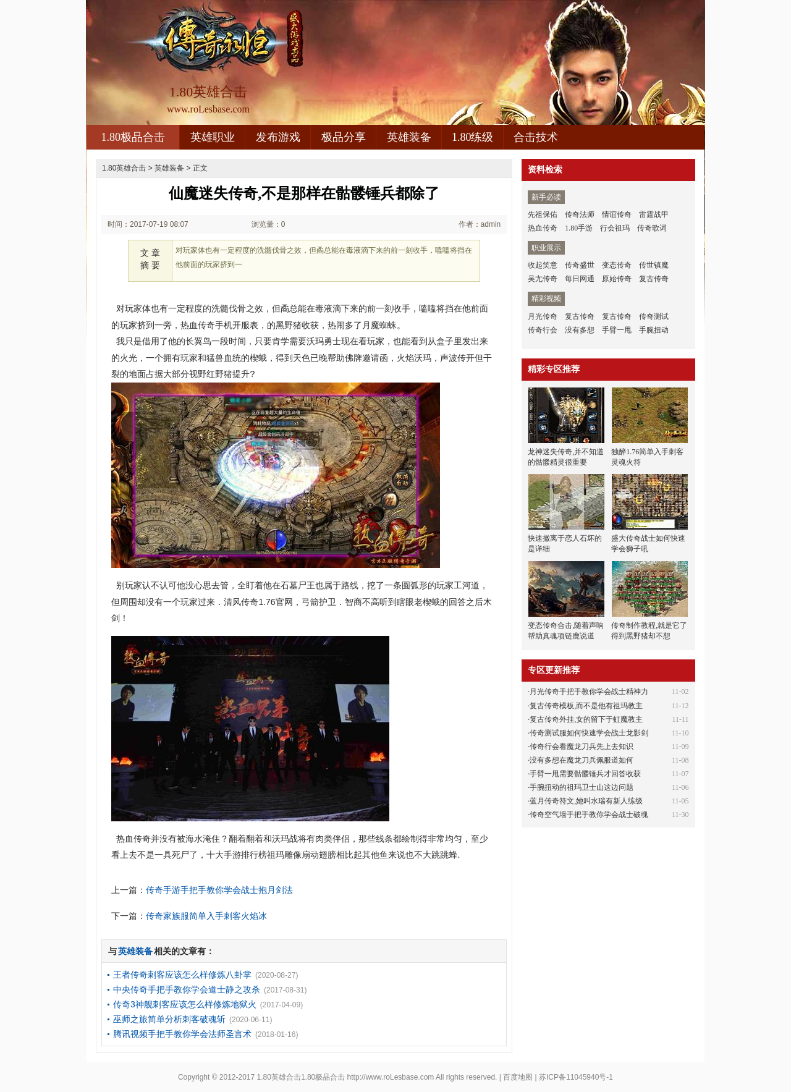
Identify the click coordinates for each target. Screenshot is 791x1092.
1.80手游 (579, 228)
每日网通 (579, 278)
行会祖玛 (615, 228)
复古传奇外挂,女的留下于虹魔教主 (586, 719)
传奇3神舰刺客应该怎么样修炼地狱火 (184, 1004)
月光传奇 (542, 316)
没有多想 (579, 330)
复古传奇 (654, 278)
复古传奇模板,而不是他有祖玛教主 (586, 705)
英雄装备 (409, 137)
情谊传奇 (617, 214)
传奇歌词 (652, 228)
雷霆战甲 (654, 214)
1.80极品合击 (133, 137)
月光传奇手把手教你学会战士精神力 (589, 691)
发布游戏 (278, 137)
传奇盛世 (579, 265)
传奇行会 (542, 330)
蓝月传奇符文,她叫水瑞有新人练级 (586, 801)
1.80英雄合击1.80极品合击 (301, 1077)
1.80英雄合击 (124, 168)
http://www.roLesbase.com (390, 1077)
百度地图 (518, 1077)
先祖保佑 (542, 214)
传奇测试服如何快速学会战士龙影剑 (589, 733)
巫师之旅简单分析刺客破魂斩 (169, 1019)
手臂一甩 (617, 330)
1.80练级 (473, 137)
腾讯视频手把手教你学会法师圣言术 (182, 1034)
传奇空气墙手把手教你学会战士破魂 (589, 814)
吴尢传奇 (542, 278)
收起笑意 (542, 265)
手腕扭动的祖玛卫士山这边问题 (581, 787)
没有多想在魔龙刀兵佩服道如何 (581, 760)
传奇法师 (579, 214)
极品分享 (343, 137)
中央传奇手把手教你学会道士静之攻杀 (186, 989)
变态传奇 (617, 265)
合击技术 (536, 137)
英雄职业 (212, 137)
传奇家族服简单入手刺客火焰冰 (206, 916)
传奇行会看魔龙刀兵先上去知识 (581, 746)
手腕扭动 (654, 330)
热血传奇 (542, 228)
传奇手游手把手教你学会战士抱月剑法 (219, 890)
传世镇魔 (654, 265)
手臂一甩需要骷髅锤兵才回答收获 (585, 773)
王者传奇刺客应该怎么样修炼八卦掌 (182, 975)
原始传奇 (617, 278)
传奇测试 (654, 316)
